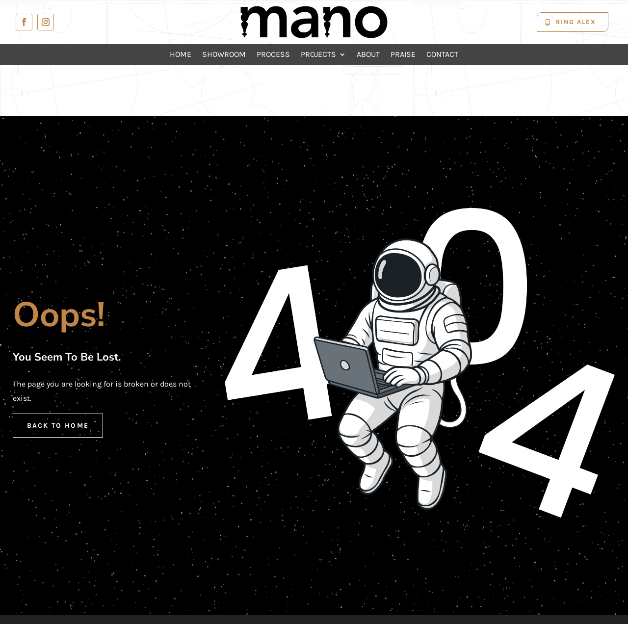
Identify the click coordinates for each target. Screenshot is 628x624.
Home (180, 55)
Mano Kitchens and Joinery (340, 595)
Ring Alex (576, 22)
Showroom (224, 55)
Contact (442, 55)
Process (273, 55)
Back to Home (58, 374)
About (368, 55)
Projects (318, 55)
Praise (403, 55)
